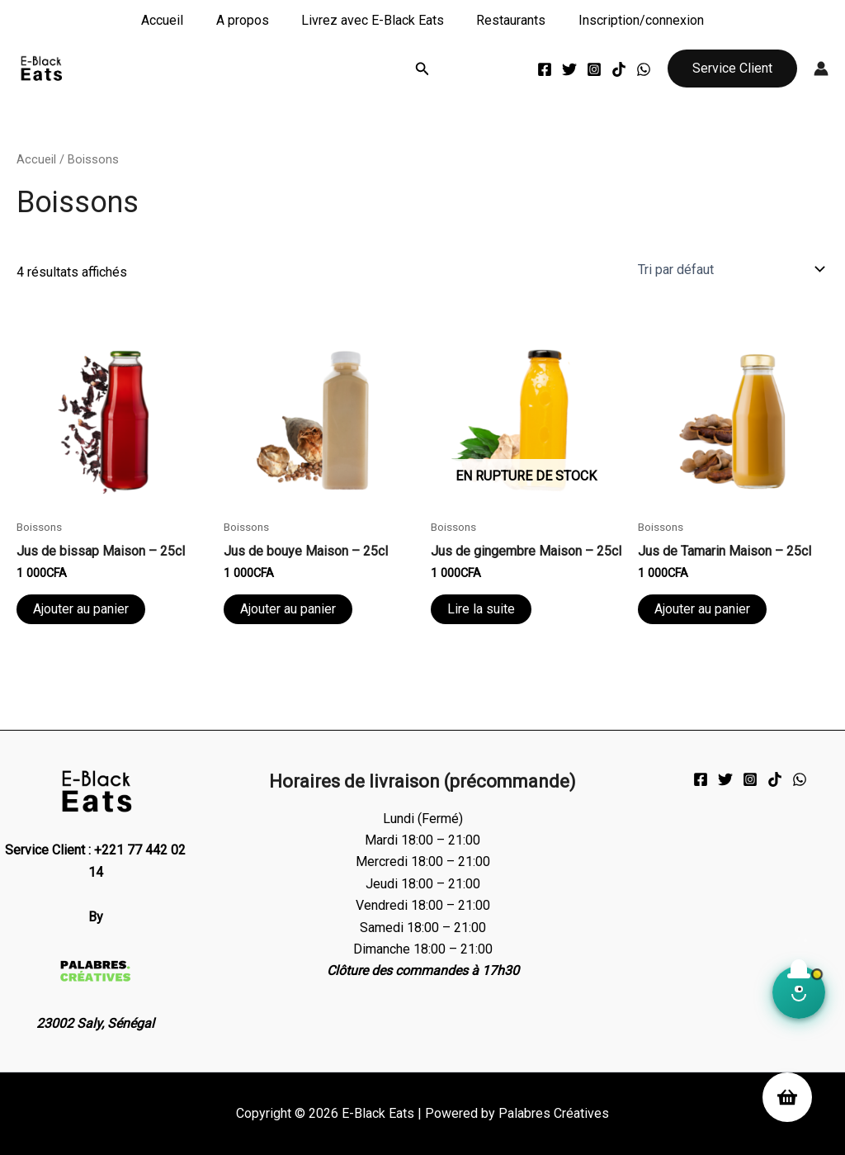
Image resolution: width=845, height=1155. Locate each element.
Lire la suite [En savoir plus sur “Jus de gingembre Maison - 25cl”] (481, 609)
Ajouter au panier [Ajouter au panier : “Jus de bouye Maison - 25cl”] (288, 609)
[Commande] (729, 269)
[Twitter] (569, 69)
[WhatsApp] (643, 69)
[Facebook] (544, 69)
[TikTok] (618, 69)
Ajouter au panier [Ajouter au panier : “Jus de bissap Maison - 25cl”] (81, 609)
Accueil (174, 20)
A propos (248, 20)
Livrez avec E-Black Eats (372, 20)
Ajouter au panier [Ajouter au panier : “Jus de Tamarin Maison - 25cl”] (702, 609)
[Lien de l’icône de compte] (821, 68)
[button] (422, 69)
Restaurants (505, 20)
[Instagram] (594, 69)
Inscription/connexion (629, 20)
